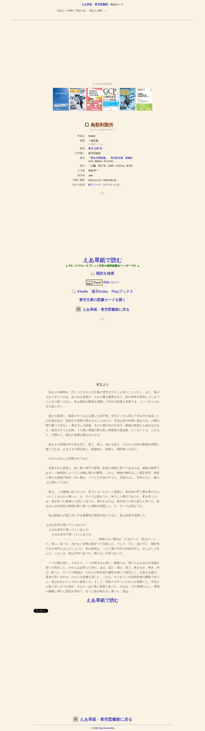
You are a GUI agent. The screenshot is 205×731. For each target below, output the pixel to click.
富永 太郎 (93, 148)
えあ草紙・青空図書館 (94, 4)
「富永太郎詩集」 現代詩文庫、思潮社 (110, 158)
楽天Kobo (100, 291)
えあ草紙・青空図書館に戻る (106, 309)
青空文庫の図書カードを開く (102, 300)
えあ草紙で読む (102, 260)
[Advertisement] (103, 49)
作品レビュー (102, 282)
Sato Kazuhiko (106, 728)
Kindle (82, 291)
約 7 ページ (94, 184)
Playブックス (122, 291)
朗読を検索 (105, 273)
